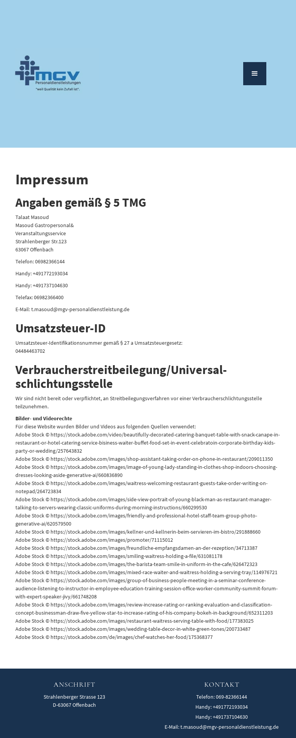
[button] (254, 73)
